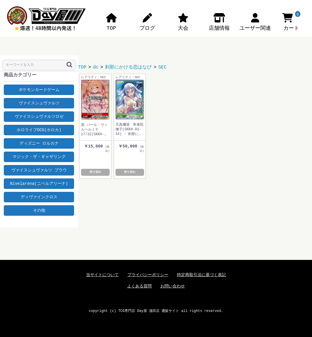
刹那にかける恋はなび (128, 67)
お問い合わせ (172, 286)
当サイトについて (102, 275)
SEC (162, 67)
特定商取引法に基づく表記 (201, 275)
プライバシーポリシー (147, 275)
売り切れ (95, 172)
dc (96, 67)
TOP (82, 67)
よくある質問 (139, 286)
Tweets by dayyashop (39, 221)
